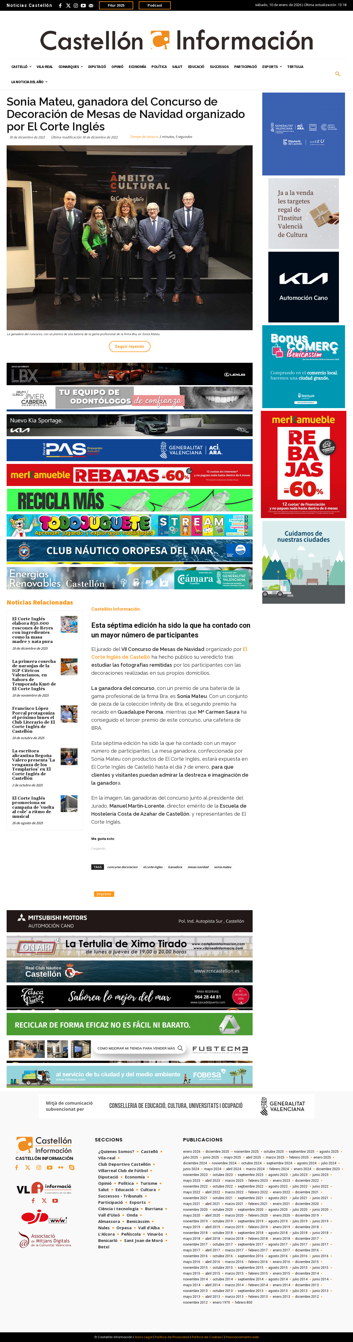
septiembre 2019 (250, 1221)
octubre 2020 (223, 1209)
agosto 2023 (278, 1174)
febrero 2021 (258, 1204)
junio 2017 (320, 1244)
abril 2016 (212, 1262)
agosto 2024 (306, 1163)
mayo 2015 (191, 1273)
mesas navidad (198, 867)
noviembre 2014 (195, 1279)
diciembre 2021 (307, 1192)
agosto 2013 (278, 1291)
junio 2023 (320, 1174)
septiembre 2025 (301, 1151)
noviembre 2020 (195, 1209)
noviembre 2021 (195, 1198)
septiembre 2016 (250, 1256)
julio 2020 (300, 1209)
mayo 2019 (191, 1227)
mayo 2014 (191, 1285)
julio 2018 (300, 1233)
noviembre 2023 (195, 1174)
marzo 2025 (275, 1157)
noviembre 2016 (195, 1256)
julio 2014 (300, 1279)
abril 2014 (212, 1285)
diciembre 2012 (307, 1296)
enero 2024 (302, 1169)
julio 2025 (190, 1157)
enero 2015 (281, 1273)
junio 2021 (320, 1198)
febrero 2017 (258, 1250)
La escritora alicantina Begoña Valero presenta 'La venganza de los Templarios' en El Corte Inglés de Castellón (33, 765)
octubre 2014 (223, 1279)
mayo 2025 (232, 1157)
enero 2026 (191, 1151)
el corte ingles (152, 867)
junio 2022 (320, 1186)
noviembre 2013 (195, 1291)
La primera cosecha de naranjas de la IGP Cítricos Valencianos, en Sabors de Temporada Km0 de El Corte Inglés (34, 675)
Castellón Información (115, 609)
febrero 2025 (299, 1157)
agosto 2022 (278, 1186)
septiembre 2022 (250, 1186)
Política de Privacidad (172, 1337)
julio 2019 (300, 1221)
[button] (337, 74)
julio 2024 (328, 1163)
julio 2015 (300, 1267)
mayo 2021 (191, 1204)
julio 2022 (300, 1186)
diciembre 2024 (195, 1163)
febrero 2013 (258, 1296)
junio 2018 (320, 1233)
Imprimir (104, 894)
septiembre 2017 (250, 1244)
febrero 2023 (258, 1180)
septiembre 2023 (250, 1174)
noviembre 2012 (195, 1302)
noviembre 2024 (224, 1163)
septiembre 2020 (250, 1209)
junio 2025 (211, 1157)
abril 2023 (212, 1180)
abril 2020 (212, 1215)
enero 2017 (281, 1250)
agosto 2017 (278, 1244)
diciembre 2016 (307, 1250)
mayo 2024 (212, 1169)
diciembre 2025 (217, 1151)
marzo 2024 (255, 1169)
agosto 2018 (278, 1233)
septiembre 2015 (250, 1267)
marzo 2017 (234, 1250)
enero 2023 (281, 1180)
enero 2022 (281, 1192)
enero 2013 (281, 1296)
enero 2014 (281, 1285)
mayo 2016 (191, 1262)
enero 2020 (281, 1215)
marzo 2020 (234, 1215)
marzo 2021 (234, 1204)
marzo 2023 (234, 1180)
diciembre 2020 (307, 1204)
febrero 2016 (258, 1262)
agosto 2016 (278, 1256)
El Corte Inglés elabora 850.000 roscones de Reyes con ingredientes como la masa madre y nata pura (33, 630)
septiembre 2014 (250, 1279)
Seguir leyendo (130, 346)
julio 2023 (300, 1174)
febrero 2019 (258, 1227)
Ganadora (175, 867)
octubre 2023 (223, 1174)
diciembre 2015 (307, 1262)
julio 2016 (300, 1256)
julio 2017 (300, 1244)
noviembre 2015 (195, 1267)
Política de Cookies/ (207, 1337)
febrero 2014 (258, 1285)
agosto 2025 (329, 1151)
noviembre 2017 (195, 1244)
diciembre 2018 (307, 1227)
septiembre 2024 (279, 1163)
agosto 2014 (278, 1279)
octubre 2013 (223, 1291)
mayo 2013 (191, 1296)
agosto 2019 (278, 1221)
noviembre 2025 (246, 1151)
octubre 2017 (223, 1244)
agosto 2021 (278, 1198)
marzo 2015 (234, 1273)
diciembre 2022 (307, 1180)
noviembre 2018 (195, 1233)
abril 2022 (212, 1192)
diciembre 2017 (307, 1238)
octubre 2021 (223, 1198)
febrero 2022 (258, 1192)
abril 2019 (212, 1227)
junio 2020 (320, 1209)
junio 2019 (320, 1221)
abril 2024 (233, 1169)
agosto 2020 (278, 1209)
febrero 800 (243, 1302)
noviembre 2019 (195, 1221)
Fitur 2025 (116, 5)
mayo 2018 (191, 1238)
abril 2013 (212, 1296)
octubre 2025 (274, 1151)
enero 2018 (281, 1238)
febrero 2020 (258, 1215)
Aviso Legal (144, 1337)
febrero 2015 (258, 1273)
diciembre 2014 (307, 1273)
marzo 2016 (234, 1262)
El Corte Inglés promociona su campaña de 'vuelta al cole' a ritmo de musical (33, 807)
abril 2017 (212, 1250)
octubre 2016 (223, 1256)
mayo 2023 (191, 1180)
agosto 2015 (278, 1267)
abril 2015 (212, 1273)
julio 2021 (300, 1198)
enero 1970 (221, 1302)
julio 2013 (300, 1291)
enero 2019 (281, 1227)
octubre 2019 (223, 1221)
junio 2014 (320, 1279)
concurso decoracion (122, 867)
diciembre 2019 (307, 1215)
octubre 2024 (251, 1163)
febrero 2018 (258, 1238)
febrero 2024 (279, 1169)
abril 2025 (253, 1157)
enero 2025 (322, 1157)
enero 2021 (281, 1204)
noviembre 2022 (195, 1186)
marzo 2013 (234, 1296)
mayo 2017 (191, 1250)
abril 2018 (212, 1238)
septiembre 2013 (250, 1291)
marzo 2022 (234, 1192)
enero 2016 (281, 1262)
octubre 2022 (223, 1186)
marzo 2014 (234, 1285)
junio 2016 (320, 1256)
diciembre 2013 (307, 1285)
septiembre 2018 (250, 1233)
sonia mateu (222, 867)
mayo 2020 (191, 1215)
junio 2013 (320, 1291)
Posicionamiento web (242, 1337)
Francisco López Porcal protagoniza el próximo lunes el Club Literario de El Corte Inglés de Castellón (33, 720)
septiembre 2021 (250, 1198)
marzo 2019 (234, 1227)
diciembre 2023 (328, 1169)
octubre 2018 (223, 1233)
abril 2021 (212, 1204)
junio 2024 (191, 1169)
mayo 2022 (191, 1192)
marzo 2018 (234, 1238)
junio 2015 (320, 1267)
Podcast (155, 5)
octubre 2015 (223, 1267)
